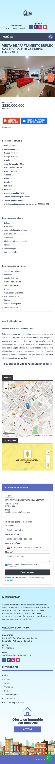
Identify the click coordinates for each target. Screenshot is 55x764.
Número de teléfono (13, 543)
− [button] (6, 389)
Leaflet (30, 435)
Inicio (6, 675)
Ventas (7, 679)
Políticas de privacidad (14, 702)
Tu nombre (10, 526)
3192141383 (16, 28)
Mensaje (9, 552)
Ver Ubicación (23, 460)
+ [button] (6, 384)
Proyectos (8, 687)
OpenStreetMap (46, 435)
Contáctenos (9, 698)
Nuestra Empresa (11, 695)
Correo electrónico (12, 534)
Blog (6, 691)
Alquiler (7, 683)
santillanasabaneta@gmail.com (18, 512)
